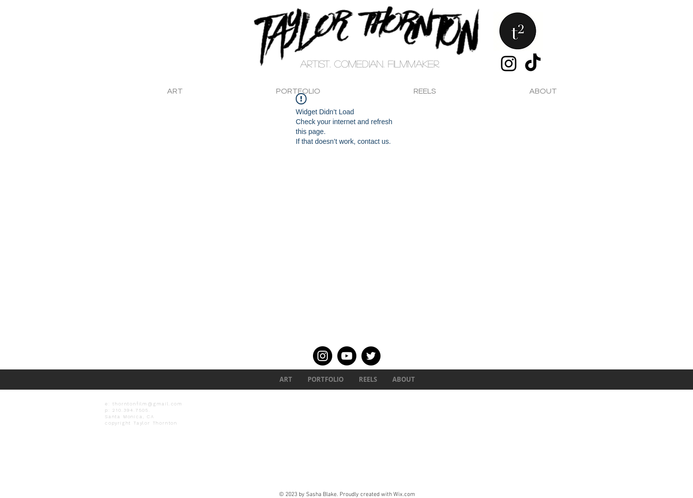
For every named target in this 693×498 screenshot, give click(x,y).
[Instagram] (508, 63)
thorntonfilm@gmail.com (147, 403)
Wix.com (404, 494)
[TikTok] (532, 63)
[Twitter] (371, 355)
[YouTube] (346, 355)
